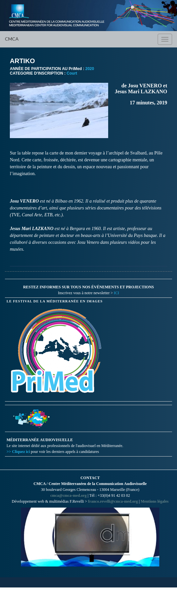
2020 (89, 68)
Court (72, 73)
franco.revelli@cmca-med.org (113, 501)
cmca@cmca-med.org (68, 495)
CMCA (12, 39)
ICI (116, 293)
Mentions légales (154, 501)
